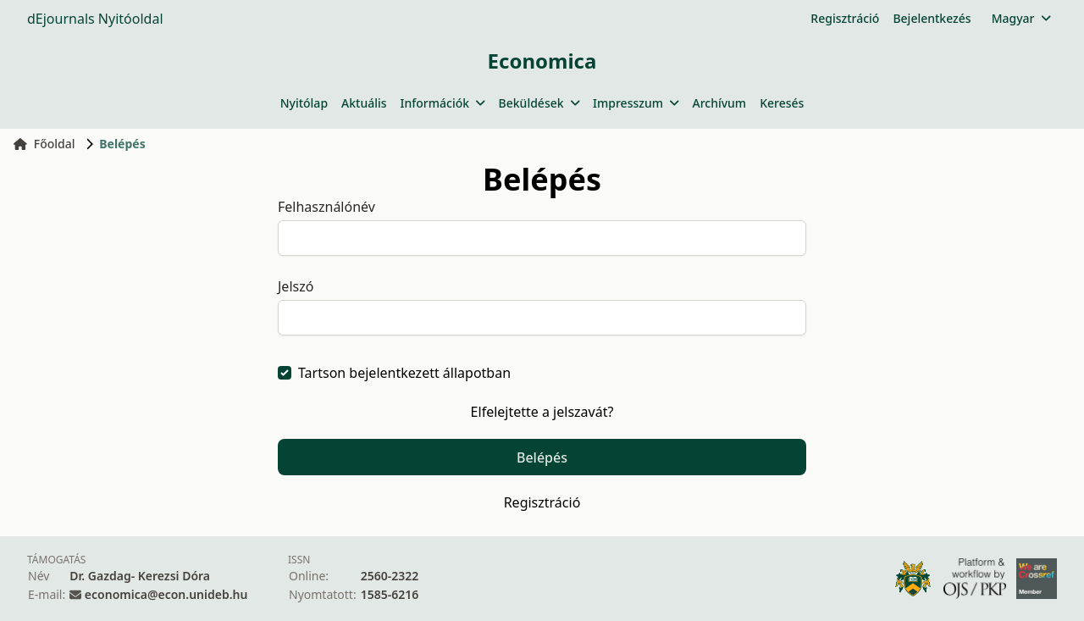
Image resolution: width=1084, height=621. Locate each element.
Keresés (782, 103)
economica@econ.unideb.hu (166, 594)
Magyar (1021, 18)
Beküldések (539, 103)
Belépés (542, 457)
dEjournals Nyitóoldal (95, 18)
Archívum (719, 103)
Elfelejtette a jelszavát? (542, 411)
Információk (443, 103)
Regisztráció (844, 18)
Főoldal (44, 144)
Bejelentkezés (932, 18)
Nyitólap (304, 103)
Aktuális (364, 103)
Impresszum (635, 103)
